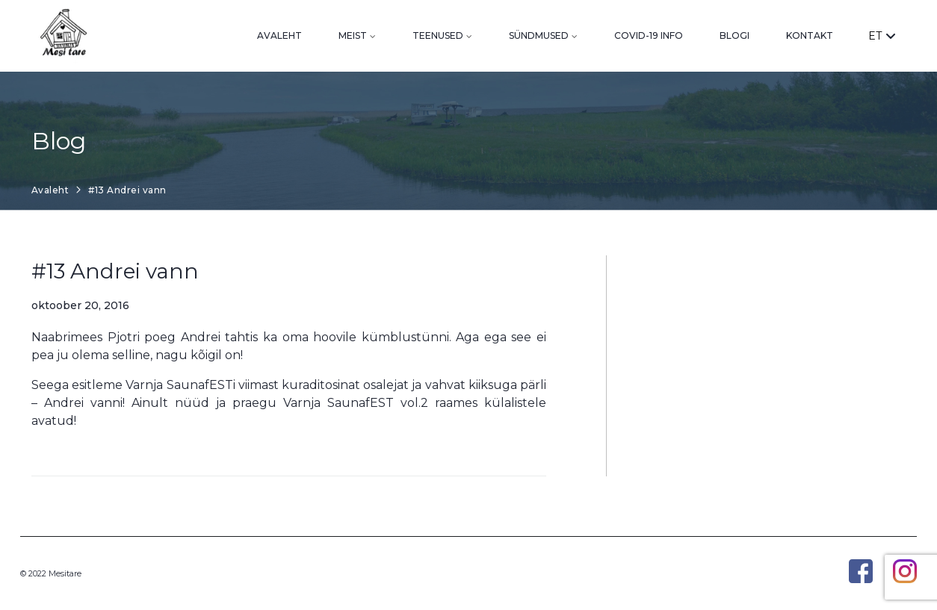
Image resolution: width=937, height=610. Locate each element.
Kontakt (809, 35)
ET (881, 36)
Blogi (734, 35)
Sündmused (539, 35)
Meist (352, 35)
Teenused (437, 35)
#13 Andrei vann (115, 271)
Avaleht (279, 35)
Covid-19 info (648, 35)
